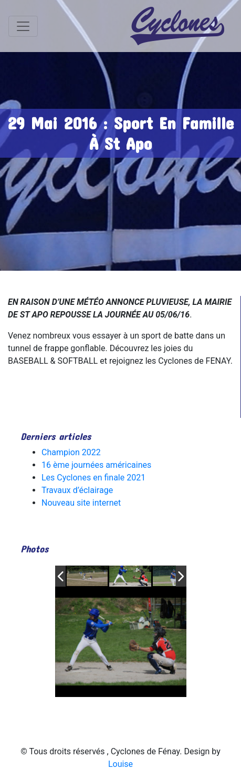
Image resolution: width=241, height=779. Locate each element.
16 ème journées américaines (96, 465)
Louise (120, 764)
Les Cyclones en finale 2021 (93, 478)
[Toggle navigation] (23, 26)
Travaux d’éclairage (77, 490)
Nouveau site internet (81, 503)
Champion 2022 (71, 452)
